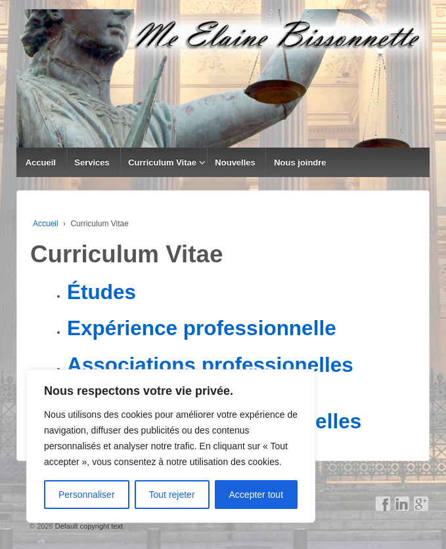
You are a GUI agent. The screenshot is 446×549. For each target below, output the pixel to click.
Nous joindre (300, 162)
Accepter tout (256, 494)
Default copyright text (88, 526)
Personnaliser (86, 494)
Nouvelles (235, 162)
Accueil (41, 162)
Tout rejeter (172, 494)
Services (92, 162)
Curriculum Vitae (162, 162)
